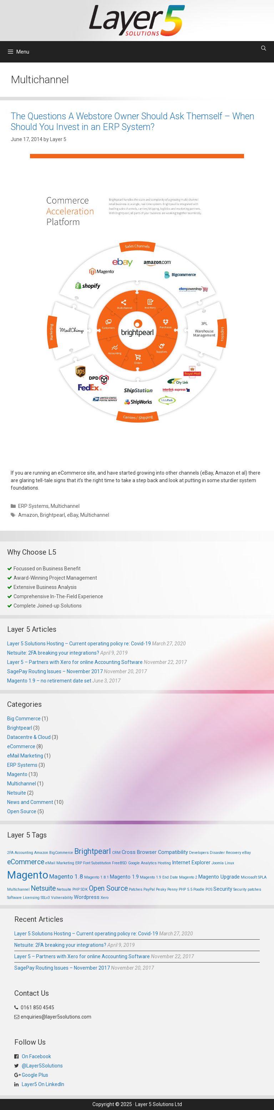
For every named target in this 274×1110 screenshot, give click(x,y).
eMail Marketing (25, 756)
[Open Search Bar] (263, 48)
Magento (17, 774)
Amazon (28, 515)
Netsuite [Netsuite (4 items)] (43, 888)
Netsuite (16, 793)
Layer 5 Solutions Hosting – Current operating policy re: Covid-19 (79, 643)
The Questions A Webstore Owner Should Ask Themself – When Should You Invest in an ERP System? (132, 121)
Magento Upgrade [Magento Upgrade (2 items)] (219, 877)
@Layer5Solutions (42, 1066)
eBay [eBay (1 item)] (246, 852)
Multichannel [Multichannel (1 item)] (18, 889)
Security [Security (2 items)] (222, 889)
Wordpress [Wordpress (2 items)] (87, 897)
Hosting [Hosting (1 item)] (164, 863)
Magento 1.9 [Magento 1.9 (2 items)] (124, 877)
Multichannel (65, 506)
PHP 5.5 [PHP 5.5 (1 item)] (185, 889)
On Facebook (36, 1056)
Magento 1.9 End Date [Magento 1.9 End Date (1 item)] (159, 877)
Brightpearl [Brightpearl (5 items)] (92, 851)
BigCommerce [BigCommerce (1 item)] (61, 852)
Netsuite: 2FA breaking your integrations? (53, 653)
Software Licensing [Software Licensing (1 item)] (23, 897)
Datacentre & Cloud (29, 737)
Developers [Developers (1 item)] (199, 852)
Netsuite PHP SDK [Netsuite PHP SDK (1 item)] (72, 889)
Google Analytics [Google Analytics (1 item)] (142, 863)
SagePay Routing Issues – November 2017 (55, 671)
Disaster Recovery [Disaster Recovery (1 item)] (225, 852)
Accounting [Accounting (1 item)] (24, 852)
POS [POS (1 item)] (209, 889)
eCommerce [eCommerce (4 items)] (25, 862)
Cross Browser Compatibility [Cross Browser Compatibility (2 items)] (155, 852)
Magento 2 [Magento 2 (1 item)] (188, 877)
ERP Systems (33, 506)
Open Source (21, 811)
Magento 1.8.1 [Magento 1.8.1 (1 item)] (96, 877)
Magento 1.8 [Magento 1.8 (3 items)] (66, 876)
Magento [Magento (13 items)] (27, 875)
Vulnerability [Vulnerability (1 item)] (62, 897)
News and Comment (30, 802)
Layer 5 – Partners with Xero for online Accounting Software (75, 662)
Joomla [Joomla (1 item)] (218, 863)
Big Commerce (24, 718)
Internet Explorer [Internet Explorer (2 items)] (191, 862)
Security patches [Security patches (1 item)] (247, 889)
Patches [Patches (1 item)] (135, 889)
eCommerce (21, 746)
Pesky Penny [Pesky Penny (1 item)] (167, 889)
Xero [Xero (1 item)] (104, 897)
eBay (72, 515)
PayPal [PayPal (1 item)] (149, 889)
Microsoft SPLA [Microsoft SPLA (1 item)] (254, 877)
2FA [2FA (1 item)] (10, 852)
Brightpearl (52, 515)
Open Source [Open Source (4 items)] (108, 888)
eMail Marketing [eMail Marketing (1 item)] (59, 863)
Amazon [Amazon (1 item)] (41, 852)
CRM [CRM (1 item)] (116, 852)
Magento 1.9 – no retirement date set (49, 681)
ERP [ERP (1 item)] (78, 863)
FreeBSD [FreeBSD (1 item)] (119, 863)
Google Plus (34, 1075)
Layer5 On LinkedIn (42, 1084)
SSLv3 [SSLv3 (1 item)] (45, 897)
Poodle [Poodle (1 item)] (198, 889)
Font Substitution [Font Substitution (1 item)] (97, 863)
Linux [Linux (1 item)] (229, 863)
